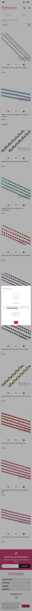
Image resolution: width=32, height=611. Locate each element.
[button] (28, 2)
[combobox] (16, 24)
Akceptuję (25, 606)
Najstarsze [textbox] (5, 24)
